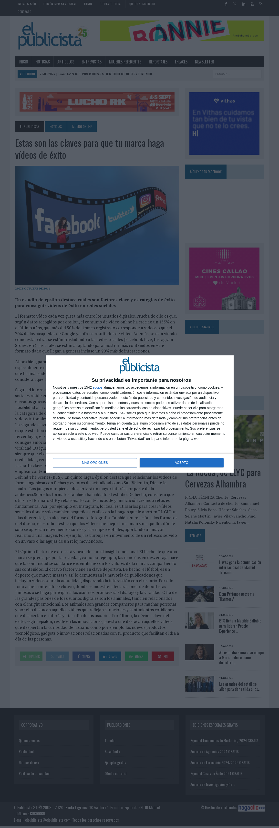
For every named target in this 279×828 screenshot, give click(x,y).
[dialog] (140, 414)
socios (98, 387)
